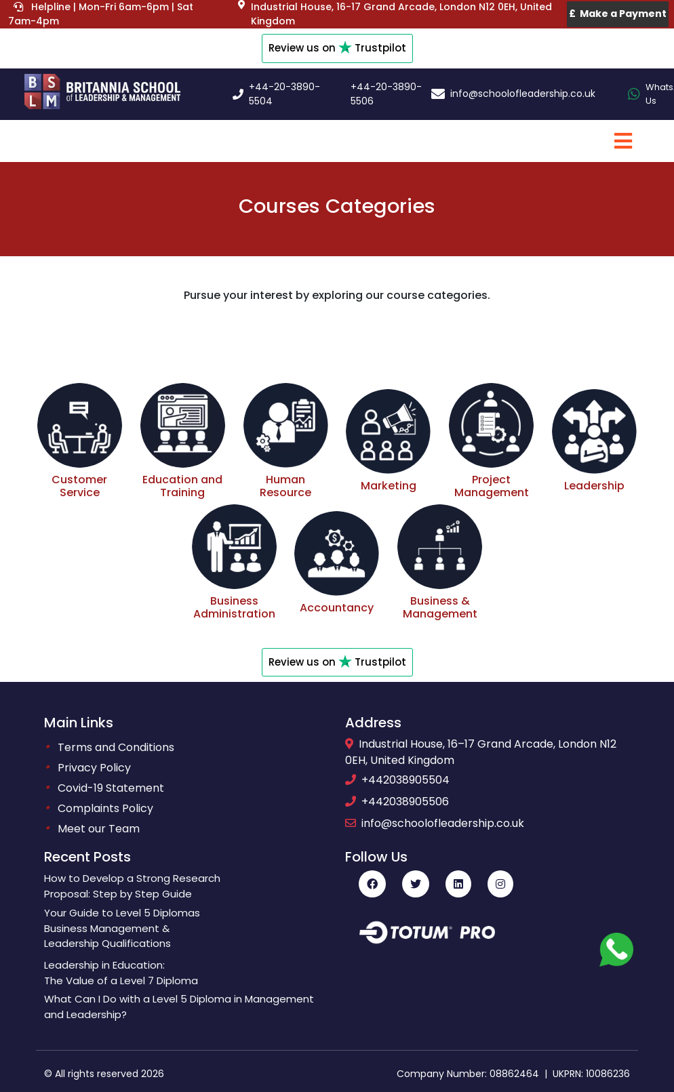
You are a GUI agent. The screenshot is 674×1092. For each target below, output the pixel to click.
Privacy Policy (94, 767)
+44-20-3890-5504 (284, 94)
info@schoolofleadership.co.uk (522, 93)
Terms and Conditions (116, 747)
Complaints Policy (105, 808)
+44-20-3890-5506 (386, 94)
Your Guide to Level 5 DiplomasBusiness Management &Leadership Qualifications (122, 928)
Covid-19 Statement (111, 788)
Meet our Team (99, 828)
